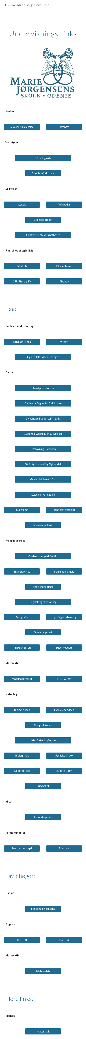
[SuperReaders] (64, 647)
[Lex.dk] (22, 204)
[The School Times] (43, 587)
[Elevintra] (64, 127)
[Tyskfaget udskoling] (64, 617)
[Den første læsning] (64, 510)
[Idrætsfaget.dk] (43, 817)
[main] (43, 24)
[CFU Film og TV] (22, 281)
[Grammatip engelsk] (64, 571)
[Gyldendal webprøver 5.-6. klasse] (43, 434)
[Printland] (64, 848)
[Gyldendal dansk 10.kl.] (43, 479)
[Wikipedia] (64, 204)
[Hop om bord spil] (22, 848)
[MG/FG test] (64, 678)
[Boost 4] (64, 940)
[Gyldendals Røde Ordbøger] (43, 357)
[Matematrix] (43, 971)
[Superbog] (22, 510)
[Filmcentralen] (64, 266)
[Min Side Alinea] (22, 342)
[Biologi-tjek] (22, 755)
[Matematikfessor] (22, 678)
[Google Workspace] (43, 173)
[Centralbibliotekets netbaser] (43, 235)
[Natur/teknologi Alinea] (43, 740)
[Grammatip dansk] (43, 525)
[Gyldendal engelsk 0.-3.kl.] (43, 556)
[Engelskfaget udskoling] (43, 602)
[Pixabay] (64, 281)
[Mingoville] (22, 617)
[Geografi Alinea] (43, 725)
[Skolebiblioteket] (43, 220)
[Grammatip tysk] (43, 632)
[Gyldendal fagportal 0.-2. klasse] (43, 403)
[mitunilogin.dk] (43, 158)
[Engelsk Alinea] (22, 571)
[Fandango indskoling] (43, 909)
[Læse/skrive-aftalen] (43, 494)
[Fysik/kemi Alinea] (64, 710)
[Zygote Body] (64, 771)
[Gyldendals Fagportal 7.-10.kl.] (43, 418)
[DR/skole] (22, 266)
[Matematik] (43, 1031)
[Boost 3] (22, 940)
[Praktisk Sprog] (22, 647)
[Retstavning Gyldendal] (43, 449)
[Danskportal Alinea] (43, 388)
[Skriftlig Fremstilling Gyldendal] (43, 464)
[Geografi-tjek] (22, 771)
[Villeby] (64, 342)
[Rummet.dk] (43, 786)
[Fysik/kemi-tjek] (64, 755)
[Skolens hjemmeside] (22, 127)
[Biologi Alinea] (22, 710)
